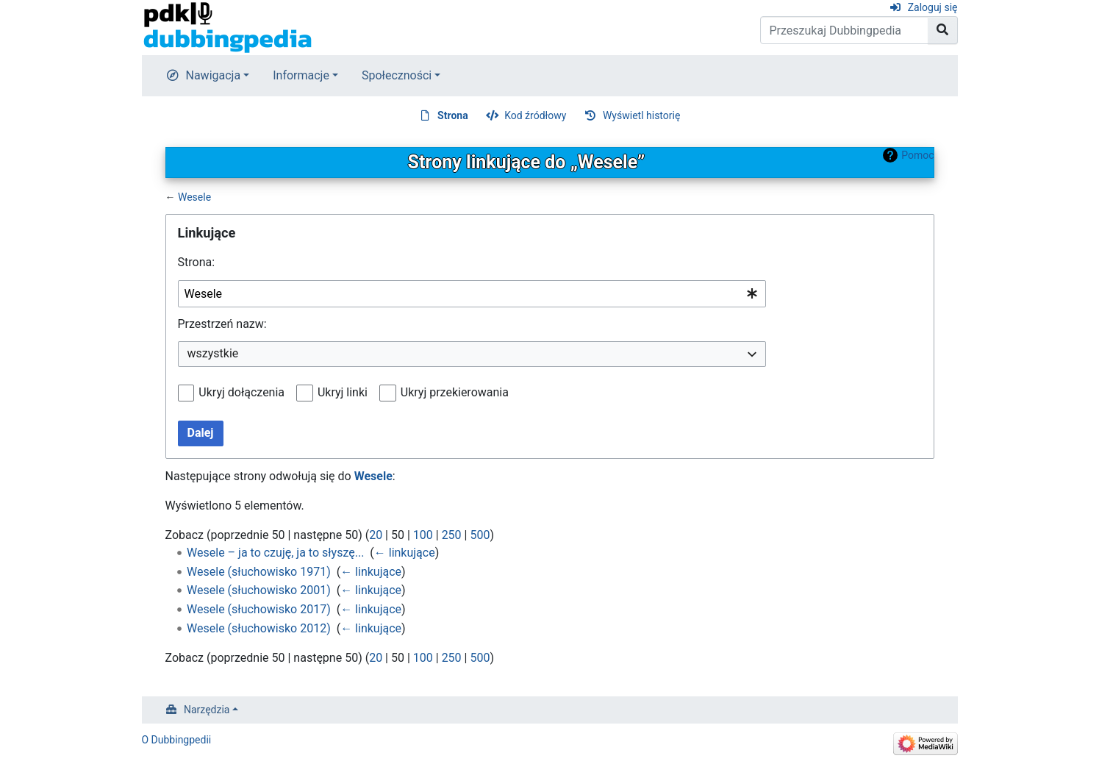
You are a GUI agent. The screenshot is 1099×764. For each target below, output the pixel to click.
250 (452, 535)
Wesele (194, 197)
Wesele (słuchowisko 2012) (259, 628)
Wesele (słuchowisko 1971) (259, 572)
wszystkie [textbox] (213, 353)
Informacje (301, 75)
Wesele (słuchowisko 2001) (259, 590)
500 (480, 535)
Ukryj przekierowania (455, 392)
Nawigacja (213, 75)
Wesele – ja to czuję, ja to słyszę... (275, 553)
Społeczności (397, 75)
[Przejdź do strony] (943, 30)
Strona (452, 115)
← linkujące (404, 553)
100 (423, 535)
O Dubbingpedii (177, 740)
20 (375, 535)
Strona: (196, 262)
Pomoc (917, 155)
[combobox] (472, 293)
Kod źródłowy (535, 115)
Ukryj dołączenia (241, 392)
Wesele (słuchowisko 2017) (259, 609)
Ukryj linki (343, 392)
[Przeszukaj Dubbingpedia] (844, 30)
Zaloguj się (933, 7)
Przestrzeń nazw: (222, 324)
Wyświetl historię (641, 115)
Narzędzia (206, 709)
